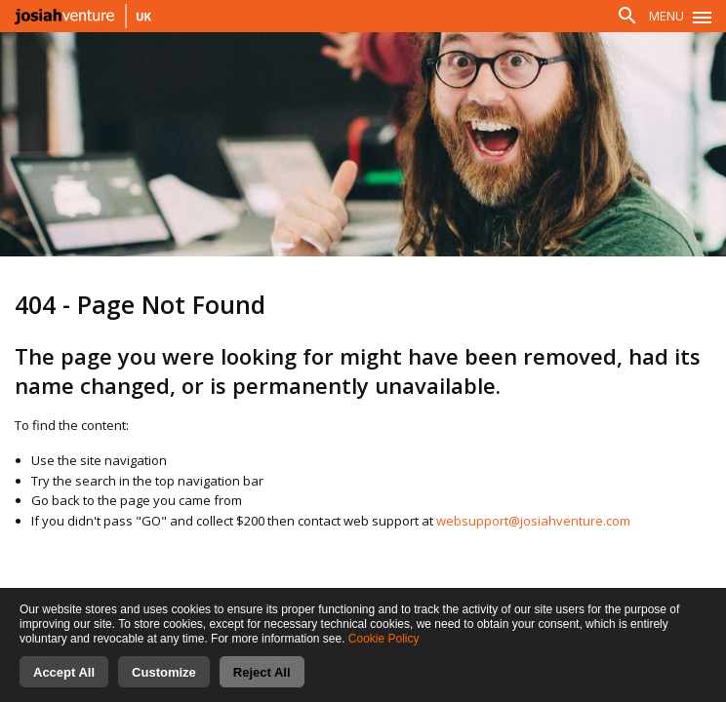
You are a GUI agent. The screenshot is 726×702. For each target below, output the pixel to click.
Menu (666, 15)
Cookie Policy (384, 638)
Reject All (262, 672)
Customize (164, 672)
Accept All (64, 672)
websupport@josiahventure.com (533, 520)
